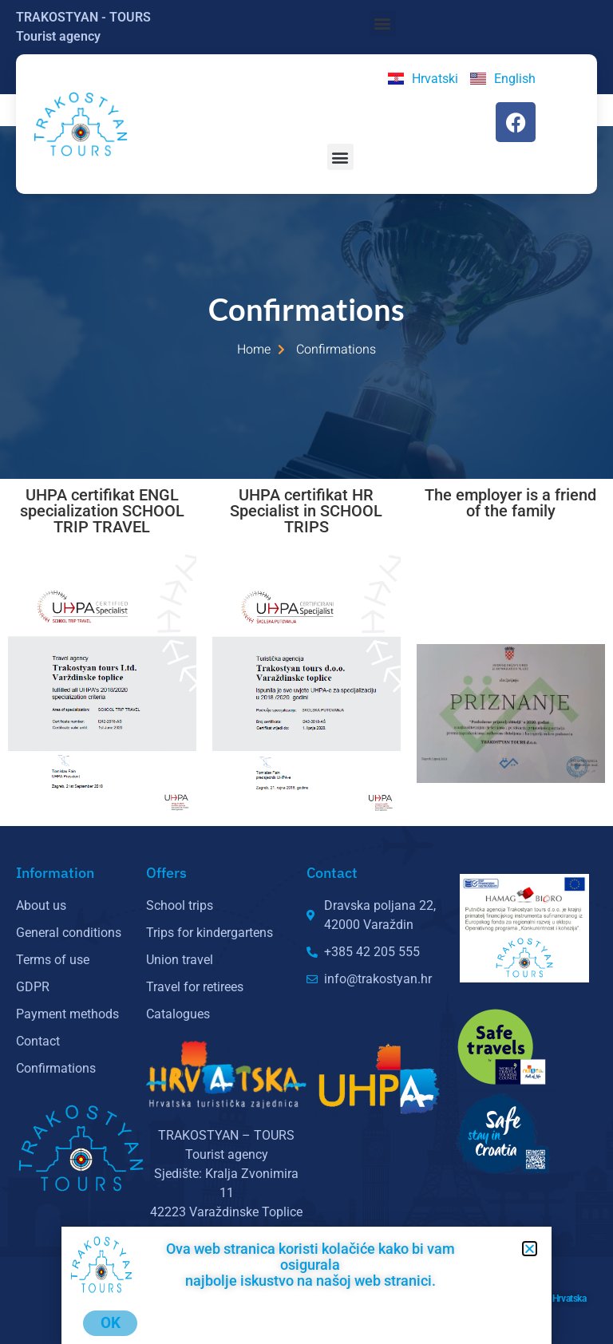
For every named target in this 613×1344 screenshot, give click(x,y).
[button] (383, 23)
